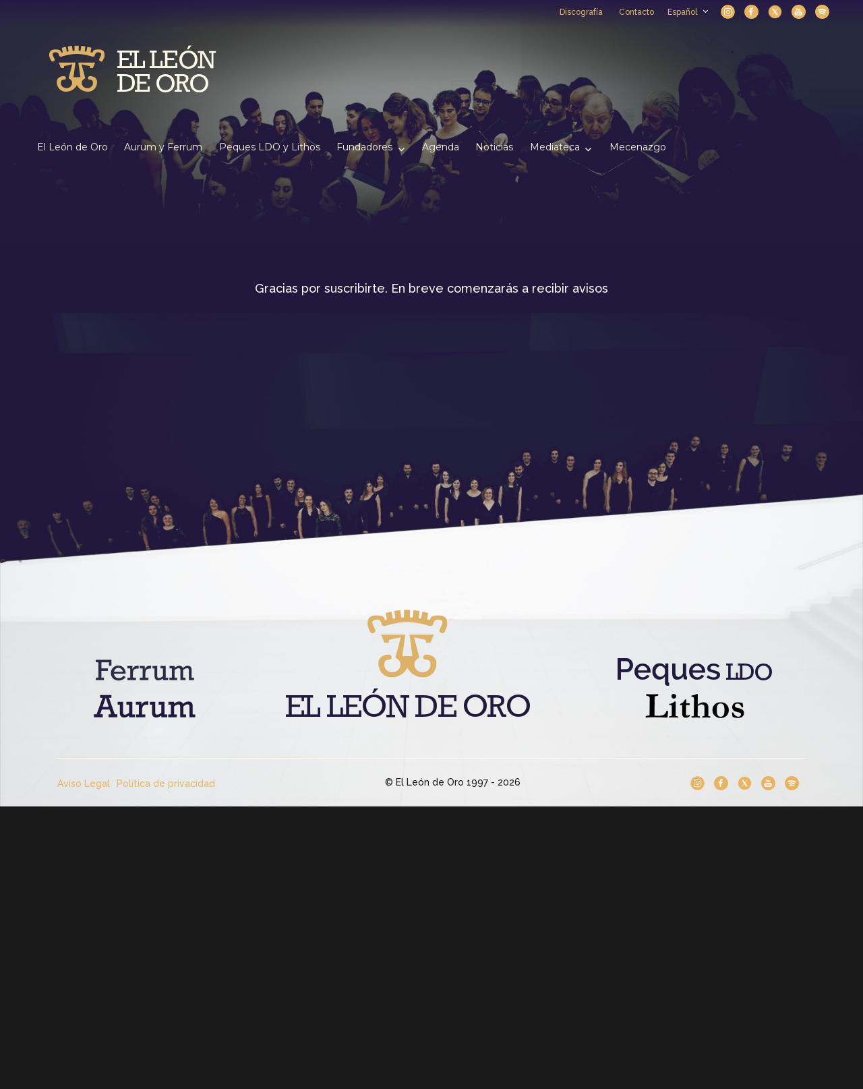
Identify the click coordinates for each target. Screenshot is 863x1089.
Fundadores (364, 147)
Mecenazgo (637, 147)
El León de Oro (72, 147)
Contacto (636, 12)
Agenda (440, 147)
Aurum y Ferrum (163, 147)
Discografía (581, 12)
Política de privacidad (166, 783)
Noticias (494, 147)
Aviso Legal (83, 783)
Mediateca (555, 147)
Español (687, 12)
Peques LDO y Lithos (269, 147)
